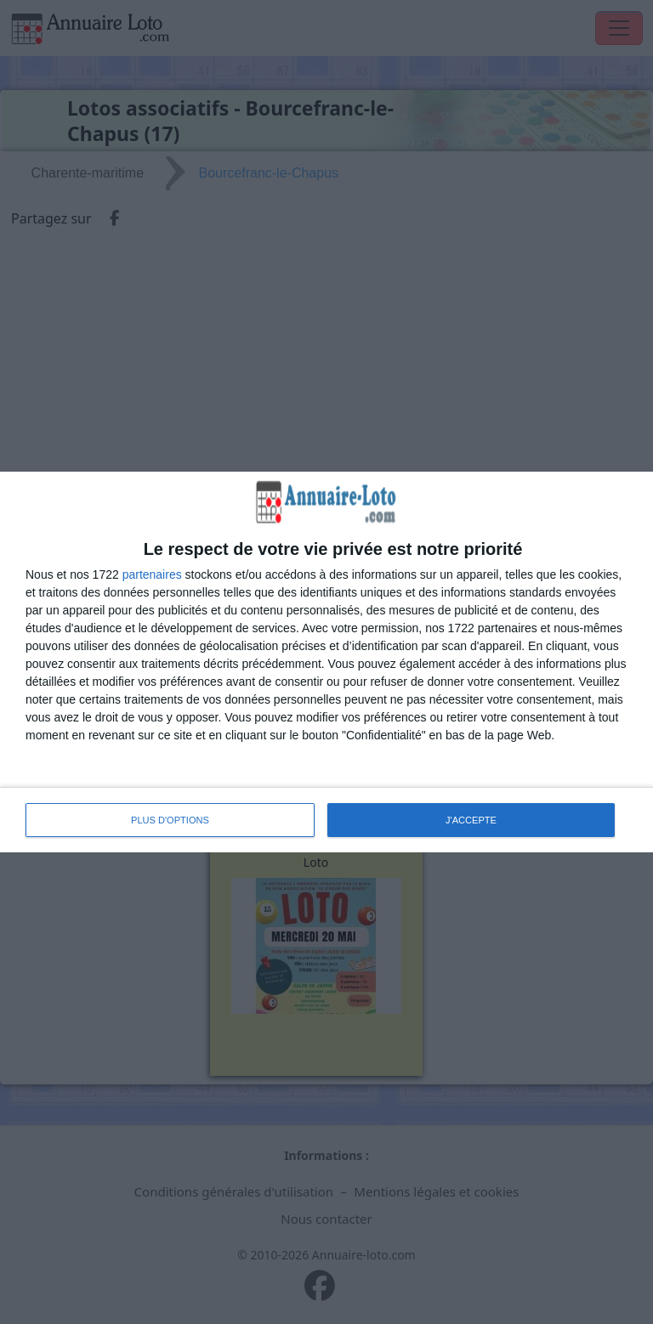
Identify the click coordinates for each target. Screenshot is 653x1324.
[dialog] (326, 662)
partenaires (152, 574)
